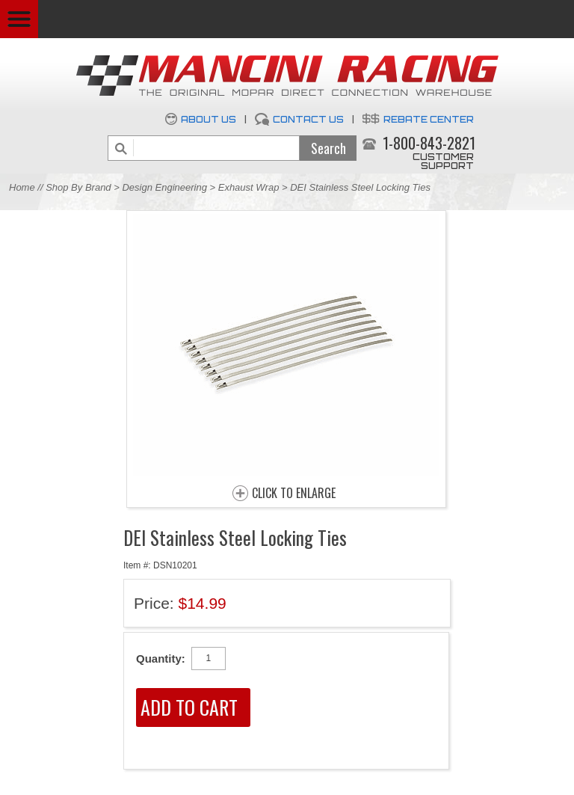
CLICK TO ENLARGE (294, 493)
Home (22, 187)
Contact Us (308, 119)
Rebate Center (428, 119)
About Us (208, 119)
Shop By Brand (78, 187)
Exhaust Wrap (249, 187)
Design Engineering (164, 187)
